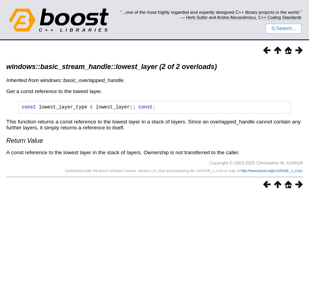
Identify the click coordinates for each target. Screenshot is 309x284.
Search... (283, 28)
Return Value (24, 141)
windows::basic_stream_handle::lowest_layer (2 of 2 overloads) (111, 67)
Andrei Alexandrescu (236, 17)
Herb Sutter (197, 17)
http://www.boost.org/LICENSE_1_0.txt (271, 172)
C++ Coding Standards (279, 17)
